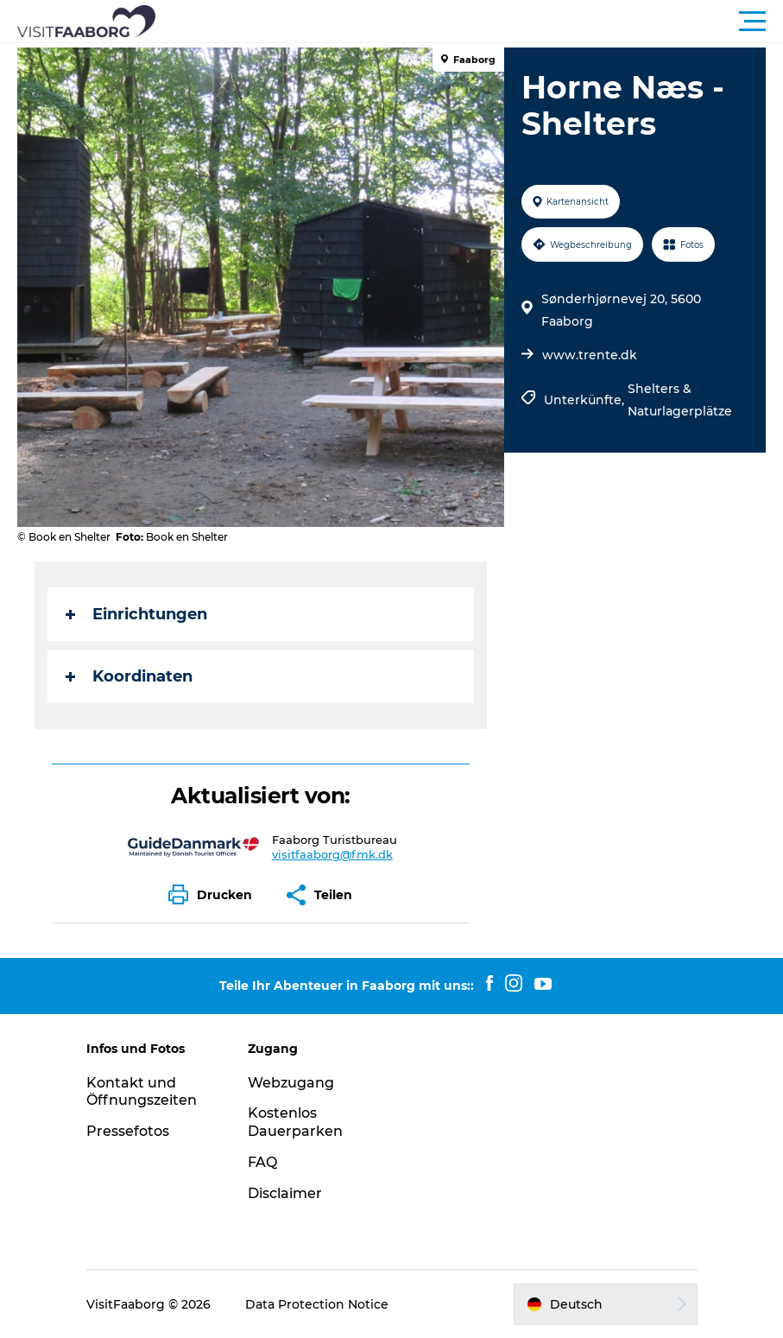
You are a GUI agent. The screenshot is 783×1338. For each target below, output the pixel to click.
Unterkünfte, (586, 400)
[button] (469, 21)
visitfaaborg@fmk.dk (332, 854)
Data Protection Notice (316, 1304)
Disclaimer (285, 1193)
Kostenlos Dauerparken (295, 1122)
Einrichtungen (136, 614)
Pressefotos (127, 1131)
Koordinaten (129, 676)
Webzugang (291, 1083)
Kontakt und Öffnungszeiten (141, 1092)
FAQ (262, 1162)
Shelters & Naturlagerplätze (680, 400)
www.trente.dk (589, 355)
